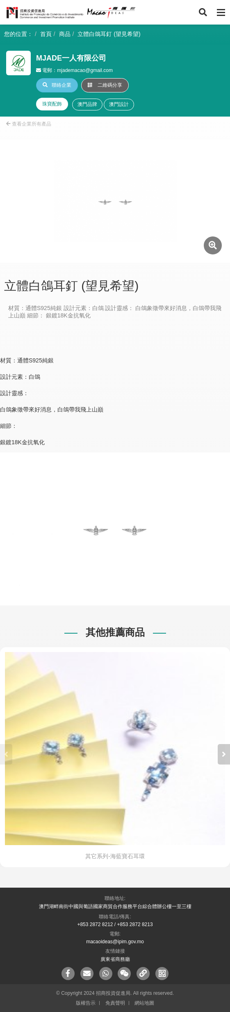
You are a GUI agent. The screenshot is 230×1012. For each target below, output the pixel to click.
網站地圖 (144, 1003)
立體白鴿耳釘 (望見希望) (108, 34)
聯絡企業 (57, 85)
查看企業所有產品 (28, 124)
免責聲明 (115, 1003)
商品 (65, 34)
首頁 (46, 34)
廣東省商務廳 (115, 959)
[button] (224, 754)
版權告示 (86, 1003)
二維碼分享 (105, 85)
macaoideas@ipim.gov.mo (115, 942)
